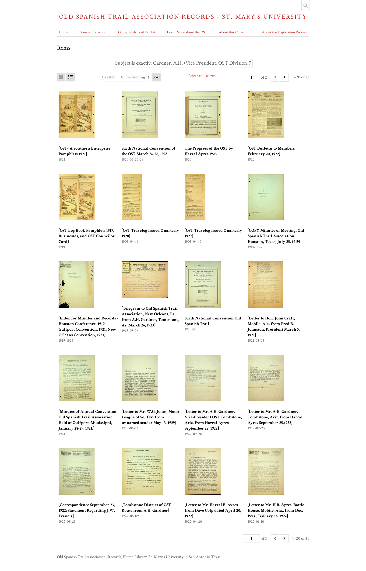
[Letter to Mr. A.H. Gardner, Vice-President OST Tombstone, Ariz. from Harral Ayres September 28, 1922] (213, 420)
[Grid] (61, 77)
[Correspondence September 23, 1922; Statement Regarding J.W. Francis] (87, 510)
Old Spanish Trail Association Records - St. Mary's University (183, 17)
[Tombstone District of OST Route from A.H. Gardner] (146, 507)
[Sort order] (138, 77)
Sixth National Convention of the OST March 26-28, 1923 (148, 151)
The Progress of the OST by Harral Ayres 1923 (209, 151)
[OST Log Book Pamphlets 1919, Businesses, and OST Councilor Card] (87, 236)
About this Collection (234, 32)
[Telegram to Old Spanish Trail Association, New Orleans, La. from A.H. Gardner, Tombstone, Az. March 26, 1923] (150, 317)
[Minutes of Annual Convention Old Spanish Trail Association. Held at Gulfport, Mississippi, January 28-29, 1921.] (87, 420)
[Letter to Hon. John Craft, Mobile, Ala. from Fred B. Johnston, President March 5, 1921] (274, 326)
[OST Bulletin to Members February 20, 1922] (271, 151)
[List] (70, 77)
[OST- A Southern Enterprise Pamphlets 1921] (84, 151)
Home (63, 32)
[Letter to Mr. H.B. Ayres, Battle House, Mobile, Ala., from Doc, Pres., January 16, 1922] (276, 510)
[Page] (251, 77)
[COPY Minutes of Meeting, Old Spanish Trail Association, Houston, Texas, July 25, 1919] (276, 236)
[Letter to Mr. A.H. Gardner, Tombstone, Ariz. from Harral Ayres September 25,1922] (275, 417)
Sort (156, 77)
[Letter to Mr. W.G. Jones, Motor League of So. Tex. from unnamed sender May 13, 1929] (150, 417)
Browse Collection (93, 32)
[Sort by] (113, 77)
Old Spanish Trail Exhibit (136, 32)
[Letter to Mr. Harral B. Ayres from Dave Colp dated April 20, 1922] (213, 510)
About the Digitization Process (284, 32)
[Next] (284, 77)
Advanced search (202, 75)
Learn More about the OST (187, 32)
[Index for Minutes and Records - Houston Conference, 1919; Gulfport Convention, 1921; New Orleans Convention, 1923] (88, 326)
